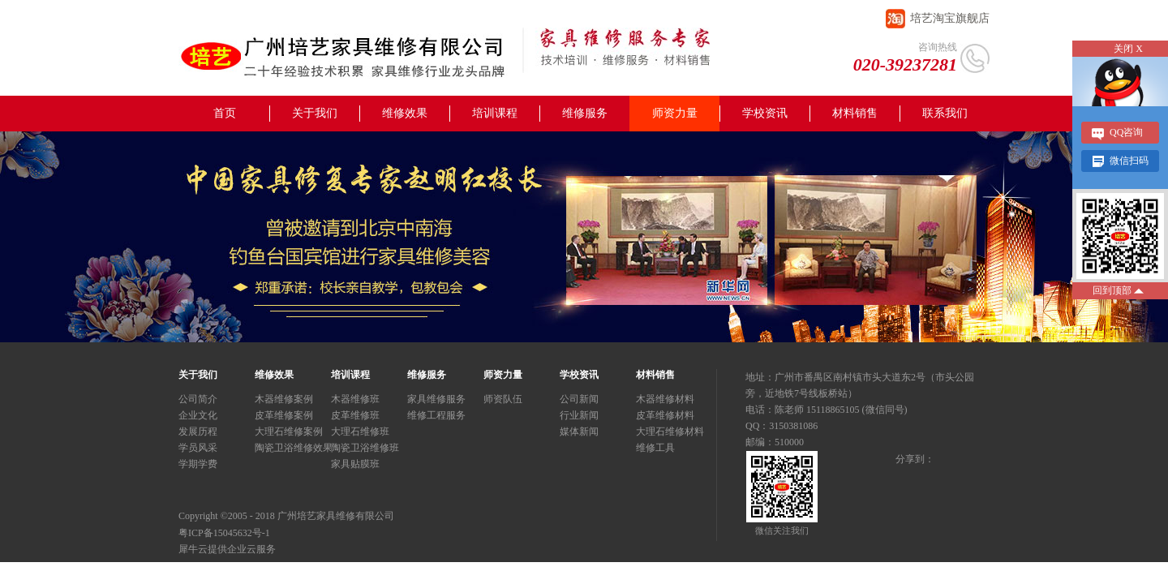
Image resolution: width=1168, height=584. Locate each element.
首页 (224, 113)
